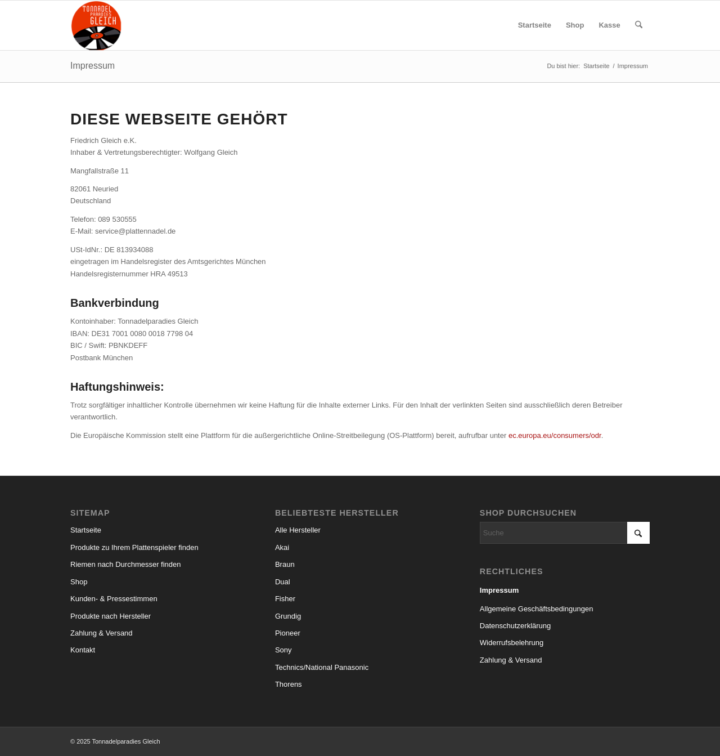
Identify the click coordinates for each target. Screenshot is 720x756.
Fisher (285, 598)
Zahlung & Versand (101, 633)
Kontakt (82, 650)
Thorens (288, 684)
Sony (283, 650)
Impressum (92, 65)
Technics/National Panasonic (321, 667)
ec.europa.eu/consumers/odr (554, 435)
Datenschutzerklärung (515, 625)
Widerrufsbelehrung (511, 642)
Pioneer (287, 633)
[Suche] (639, 25)
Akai (282, 547)
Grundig (288, 616)
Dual (282, 582)
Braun (285, 564)
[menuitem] (535, 25)
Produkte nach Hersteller (110, 616)
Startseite (85, 530)
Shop (78, 582)
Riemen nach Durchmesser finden (125, 564)
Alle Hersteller (298, 530)
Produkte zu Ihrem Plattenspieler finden (134, 547)
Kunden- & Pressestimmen (114, 598)
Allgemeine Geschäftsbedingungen (536, 609)
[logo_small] (96, 25)
